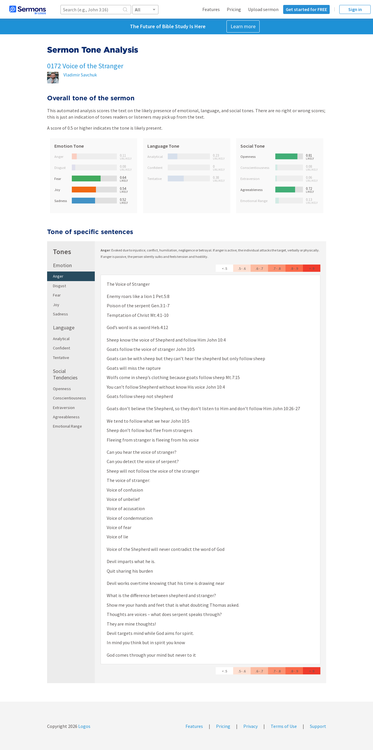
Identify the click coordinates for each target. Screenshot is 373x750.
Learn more (243, 26)
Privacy (250, 726)
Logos (83, 726)
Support (318, 726)
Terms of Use (284, 726)
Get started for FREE (306, 9)
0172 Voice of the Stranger (85, 65)
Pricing (234, 9)
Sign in (355, 9)
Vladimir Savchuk (80, 75)
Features (211, 9)
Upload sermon (263, 9)
